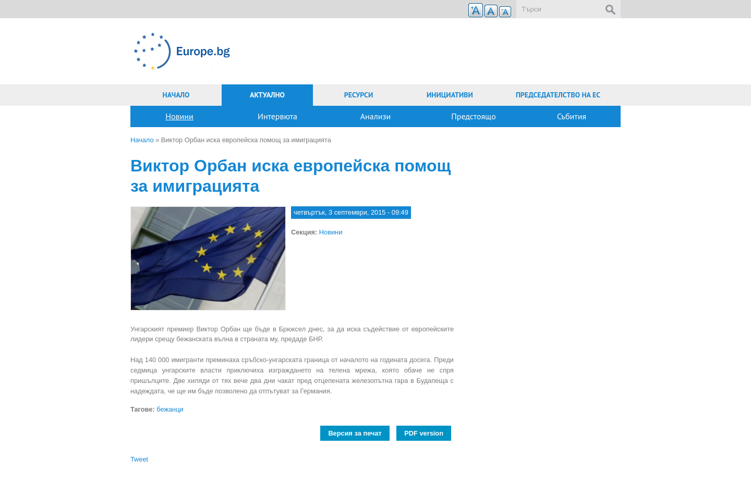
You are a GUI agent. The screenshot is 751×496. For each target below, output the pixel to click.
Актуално (267, 95)
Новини (179, 116)
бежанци (169, 409)
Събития (571, 116)
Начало (176, 95)
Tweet (139, 459)
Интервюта (277, 116)
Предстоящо (473, 116)
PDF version (423, 433)
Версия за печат (354, 433)
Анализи (375, 116)
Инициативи (450, 95)
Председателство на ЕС (558, 95)
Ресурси (358, 95)
